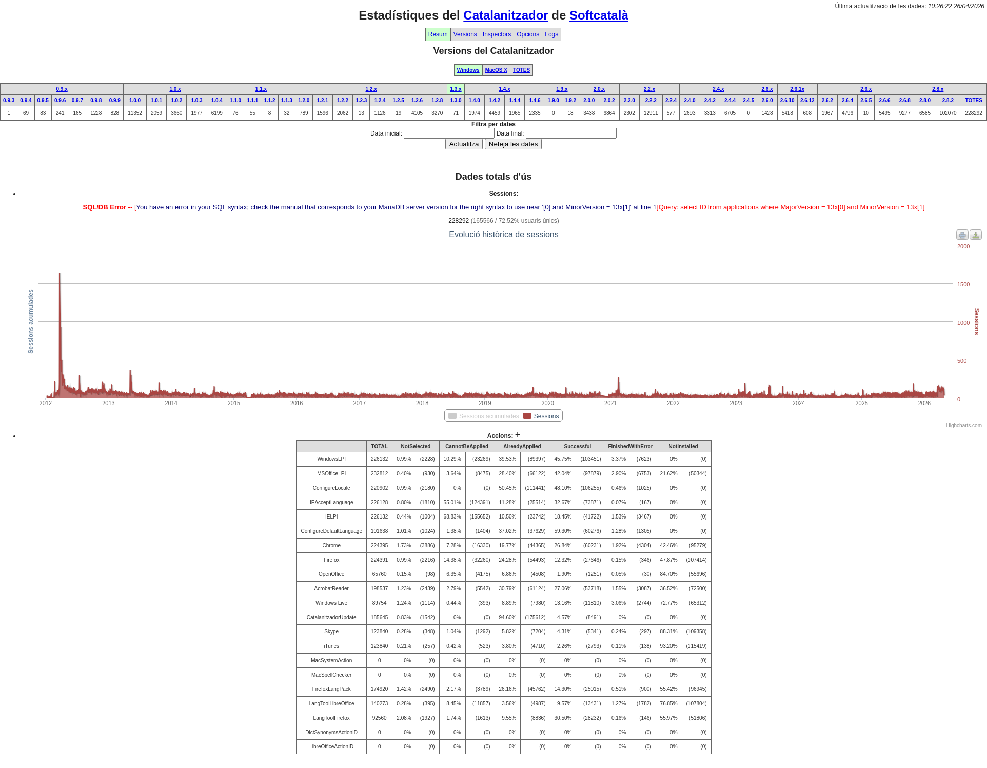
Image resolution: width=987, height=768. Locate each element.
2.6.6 (884, 100)
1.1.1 (252, 100)
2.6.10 (787, 100)
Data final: (510, 133)
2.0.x (599, 89)
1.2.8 (437, 100)
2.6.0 (767, 100)
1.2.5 (398, 100)
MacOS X (496, 70)
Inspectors (497, 34)
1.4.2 (494, 100)
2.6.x (767, 89)
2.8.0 (925, 100)
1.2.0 (303, 100)
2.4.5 (748, 100)
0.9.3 (8, 100)
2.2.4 (671, 100)
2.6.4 (847, 100)
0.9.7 (77, 100)
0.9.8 (96, 100)
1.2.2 (342, 100)
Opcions (528, 34)
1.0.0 (135, 100)
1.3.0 (455, 100)
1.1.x (261, 89)
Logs (551, 34)
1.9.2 (570, 100)
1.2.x (371, 89)
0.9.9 (115, 100)
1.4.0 (474, 100)
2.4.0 (689, 100)
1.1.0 (235, 100)
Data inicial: (386, 133)
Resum (438, 34)
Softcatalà (598, 15)
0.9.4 (25, 100)
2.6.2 (827, 100)
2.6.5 (866, 100)
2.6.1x (797, 89)
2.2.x (649, 89)
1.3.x (455, 89)
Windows (468, 70)
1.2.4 (379, 100)
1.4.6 (534, 100)
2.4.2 (710, 100)
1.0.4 (217, 100)
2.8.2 (948, 100)
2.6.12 (807, 100)
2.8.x (937, 89)
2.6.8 (905, 100)
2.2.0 (629, 100)
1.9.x (561, 89)
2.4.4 (730, 100)
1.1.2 (269, 100)
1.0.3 (196, 100)
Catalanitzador (505, 15)
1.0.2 (176, 100)
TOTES (521, 70)
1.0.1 (156, 100)
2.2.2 (651, 100)
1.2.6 (417, 100)
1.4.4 (514, 100)
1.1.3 (286, 100)
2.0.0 (589, 100)
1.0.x (175, 89)
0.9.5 (43, 100)
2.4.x (718, 89)
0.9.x (61, 89)
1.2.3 (361, 100)
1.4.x (504, 89)
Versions (465, 34)
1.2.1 (322, 100)
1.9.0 (553, 100)
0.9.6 (60, 100)
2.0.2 (609, 100)
